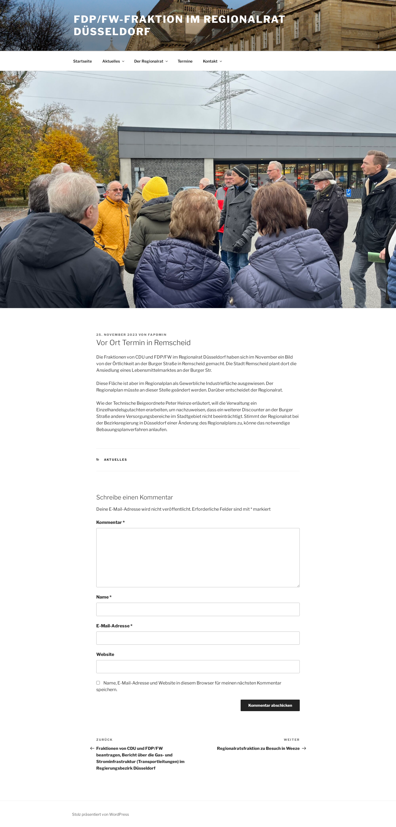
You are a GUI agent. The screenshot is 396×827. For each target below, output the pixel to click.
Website (105, 654)
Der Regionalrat (151, 61)
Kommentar (110, 522)
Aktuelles (113, 61)
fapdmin (157, 335)
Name (104, 597)
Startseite (82, 61)
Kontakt (213, 61)
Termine (185, 61)
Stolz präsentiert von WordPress (100, 814)
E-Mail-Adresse (114, 625)
